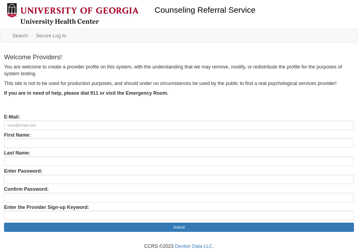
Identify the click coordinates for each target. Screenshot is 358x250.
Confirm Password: (26, 189)
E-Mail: (12, 117)
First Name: (17, 135)
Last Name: (17, 153)
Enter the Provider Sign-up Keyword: (46, 207)
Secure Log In (51, 35)
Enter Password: (23, 171)
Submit (179, 227)
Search (20, 35)
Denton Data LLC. (194, 246)
